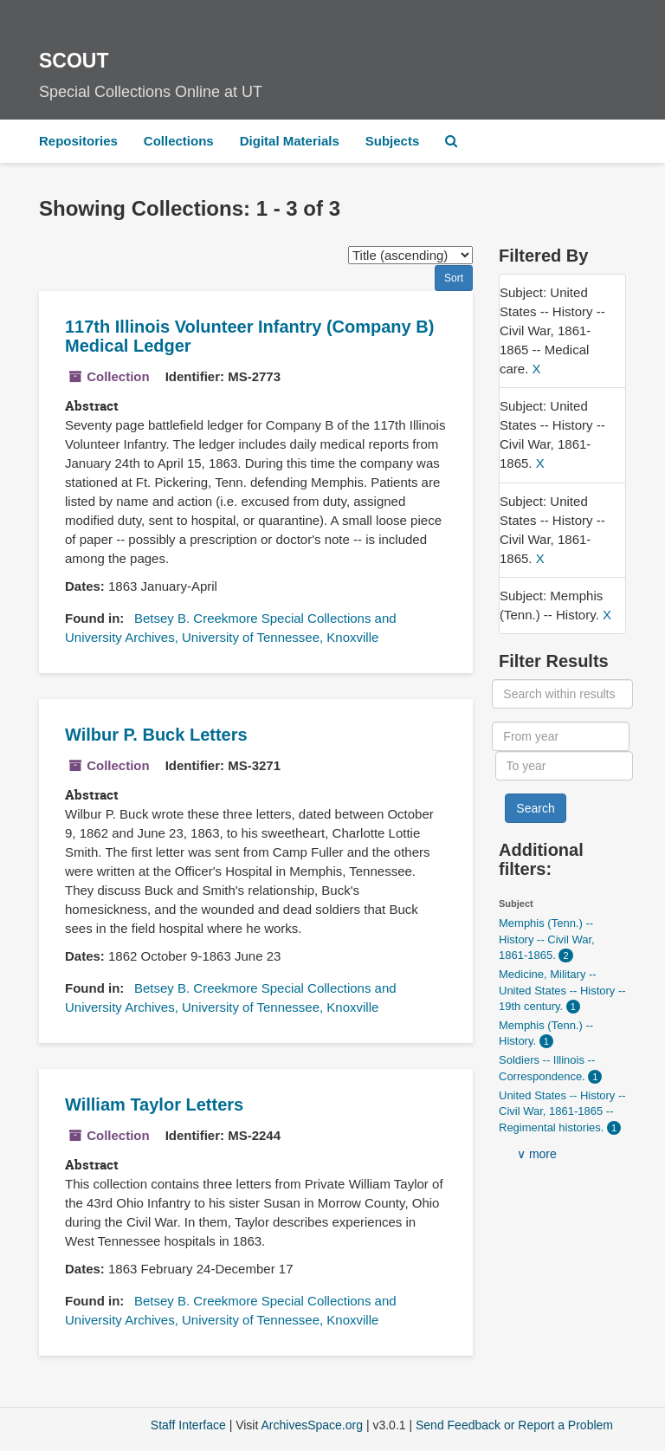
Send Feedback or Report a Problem (514, 1425)
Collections (179, 140)
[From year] (560, 736)
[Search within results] (562, 694)
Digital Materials (289, 140)
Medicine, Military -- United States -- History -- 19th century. (562, 990)
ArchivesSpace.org (312, 1425)
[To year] (564, 766)
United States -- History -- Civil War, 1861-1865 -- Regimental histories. (562, 1111)
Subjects (392, 140)
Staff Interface (188, 1425)
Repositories (78, 140)
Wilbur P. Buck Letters (156, 734)
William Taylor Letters (154, 1104)
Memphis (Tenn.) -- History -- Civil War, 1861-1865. (547, 939)
